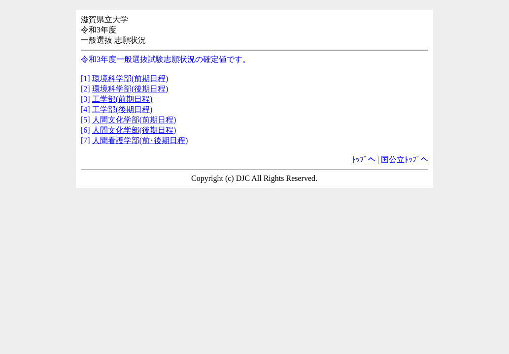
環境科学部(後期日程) (130, 89)
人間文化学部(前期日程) (134, 120)
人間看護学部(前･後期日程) (140, 140)
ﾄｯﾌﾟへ (363, 159)
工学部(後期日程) (122, 109)
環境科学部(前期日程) (130, 78)
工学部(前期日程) (122, 99)
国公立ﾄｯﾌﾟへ (404, 159)
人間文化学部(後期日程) (134, 130)
